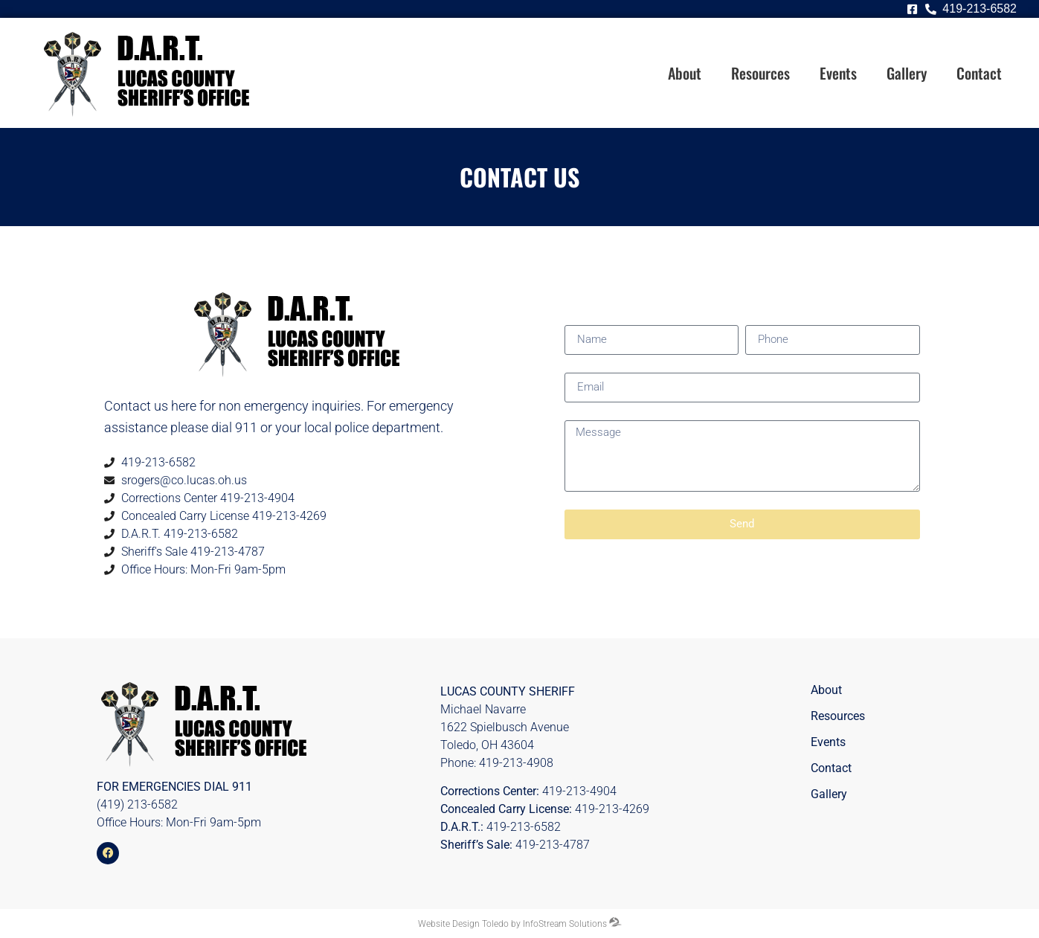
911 (242, 787)
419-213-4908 (516, 763)
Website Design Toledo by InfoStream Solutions (512, 924)
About (684, 73)
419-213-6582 (523, 827)
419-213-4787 (552, 845)
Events (838, 73)
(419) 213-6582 (137, 804)
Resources (760, 73)
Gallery (907, 73)
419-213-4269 (612, 809)
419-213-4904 (579, 791)
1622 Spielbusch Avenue (504, 727)
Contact (979, 73)
